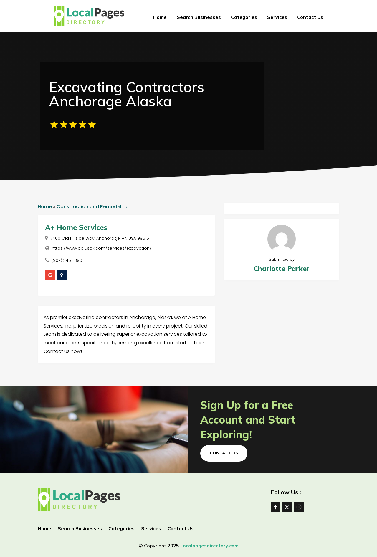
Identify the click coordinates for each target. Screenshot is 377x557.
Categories (244, 17)
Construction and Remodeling (93, 206)
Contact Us (310, 17)
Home (160, 17)
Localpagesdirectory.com (209, 545)
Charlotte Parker (282, 268)
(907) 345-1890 (66, 260)
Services (277, 17)
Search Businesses (199, 17)
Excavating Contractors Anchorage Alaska (126, 94)
